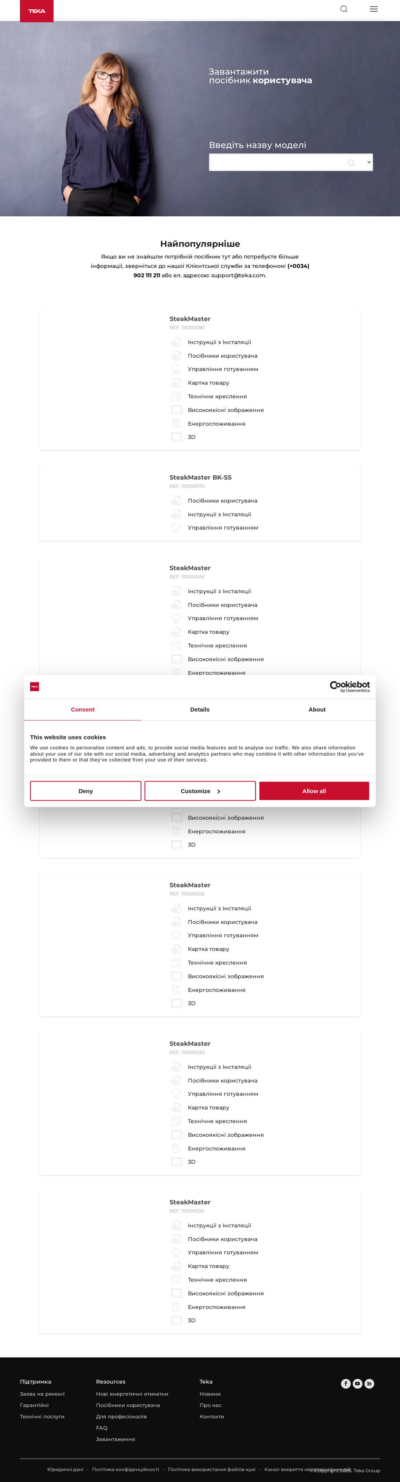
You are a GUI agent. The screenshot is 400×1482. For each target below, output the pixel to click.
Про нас (210, 1405)
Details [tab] (200, 709)
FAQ (101, 1428)
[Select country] (358, 8)
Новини (210, 1394)
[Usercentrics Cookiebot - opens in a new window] (336, 686)
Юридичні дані (65, 1469)
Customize (200, 791)
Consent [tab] (83, 709)
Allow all (314, 791)
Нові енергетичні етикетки (132, 1394)
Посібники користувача (128, 1405)
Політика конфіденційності (125, 1469)
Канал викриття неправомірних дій (307, 1469)
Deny (86, 791)
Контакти (212, 1416)
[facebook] (346, 1384)
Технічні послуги (42, 1416)
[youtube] (357, 1384)
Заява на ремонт (42, 1394)
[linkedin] (369, 1384)
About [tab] (317, 709)
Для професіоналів (121, 1416)
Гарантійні (34, 1405)
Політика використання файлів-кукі (211, 1469)
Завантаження (115, 1439)
